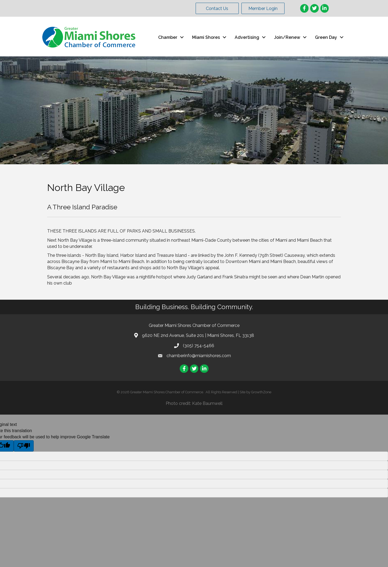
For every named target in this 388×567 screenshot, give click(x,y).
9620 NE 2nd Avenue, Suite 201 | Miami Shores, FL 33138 (198, 335)
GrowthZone (261, 392)
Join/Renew (287, 37)
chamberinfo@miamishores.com (199, 355)
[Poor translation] (24, 446)
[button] (217, 8)
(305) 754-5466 (198, 345)
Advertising (247, 37)
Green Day (326, 37)
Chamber (167, 37)
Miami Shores (206, 37)
